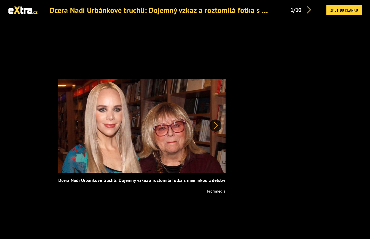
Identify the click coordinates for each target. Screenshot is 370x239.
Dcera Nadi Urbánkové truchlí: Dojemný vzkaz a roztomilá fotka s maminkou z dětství (187, 10)
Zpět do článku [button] (344, 10)
